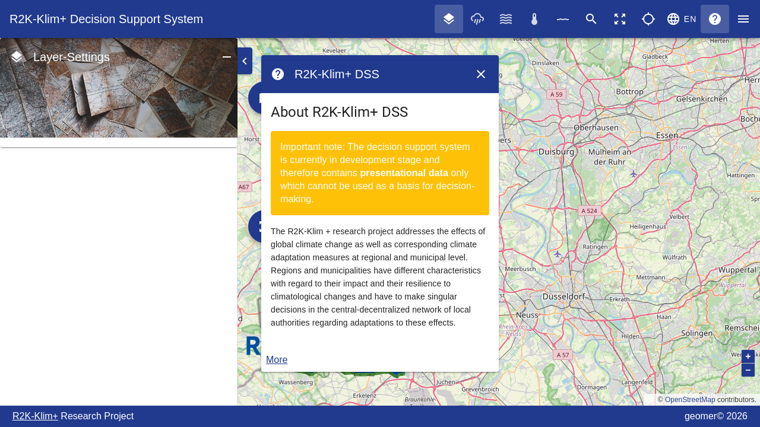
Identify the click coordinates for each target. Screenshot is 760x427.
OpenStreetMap (690, 400)
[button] (681, 19)
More (276, 360)
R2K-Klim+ (35, 416)
